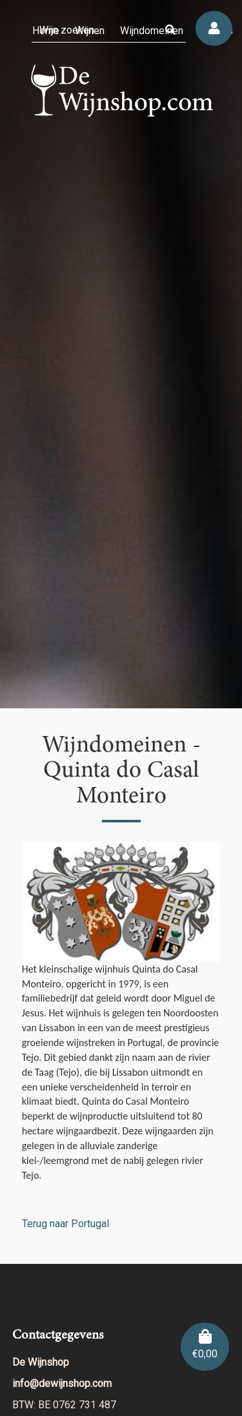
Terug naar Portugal (65, 1223)
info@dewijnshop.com (62, 1383)
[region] (121, 354)
